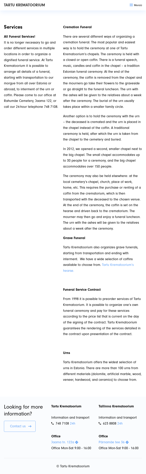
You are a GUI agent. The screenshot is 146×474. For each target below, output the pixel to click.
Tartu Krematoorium (24, 5)
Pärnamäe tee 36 (114, 442)
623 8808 (107, 423)
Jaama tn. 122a (64, 442)
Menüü (136, 5)
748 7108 (60, 423)
